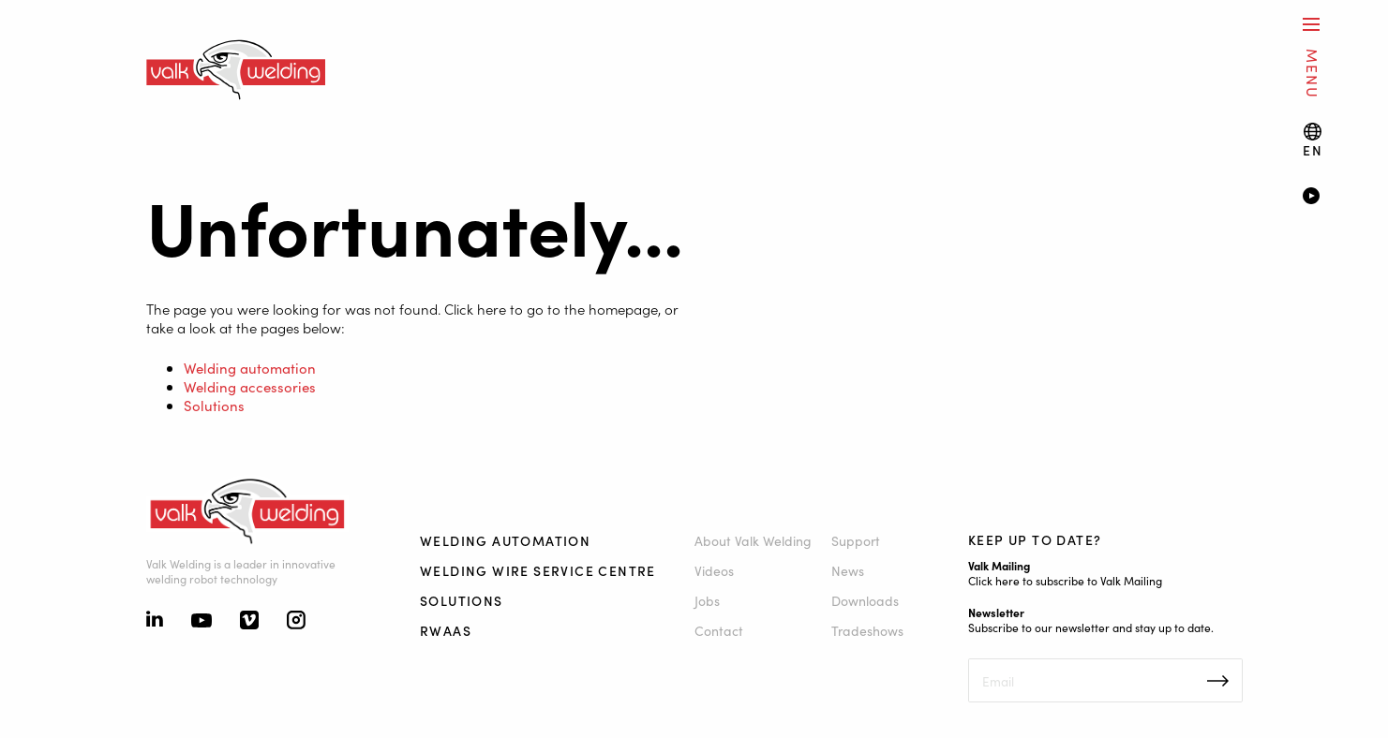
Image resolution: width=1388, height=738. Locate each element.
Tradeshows (867, 630)
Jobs (707, 600)
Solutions (214, 405)
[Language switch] (1312, 140)
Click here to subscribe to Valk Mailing (1065, 580)
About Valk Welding (753, 540)
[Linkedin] (154, 621)
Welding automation (250, 367)
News (847, 570)
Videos (714, 570)
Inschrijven (1218, 680)
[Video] (1317, 197)
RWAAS (445, 630)
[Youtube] (201, 622)
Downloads (865, 600)
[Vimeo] (249, 622)
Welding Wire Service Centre (538, 570)
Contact (718, 630)
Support (855, 540)
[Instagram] (296, 622)
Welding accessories (250, 386)
